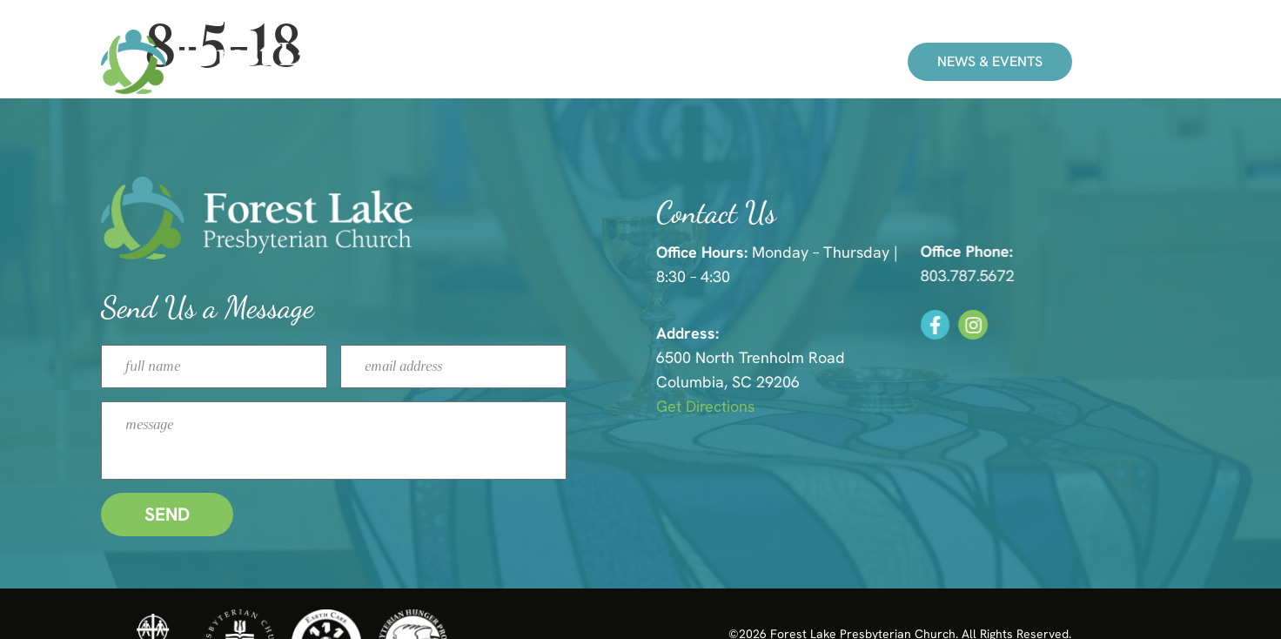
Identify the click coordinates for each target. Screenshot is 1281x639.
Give (846, 62)
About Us (754, 62)
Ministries (641, 62)
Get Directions (782, 406)
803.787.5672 (1036, 276)
